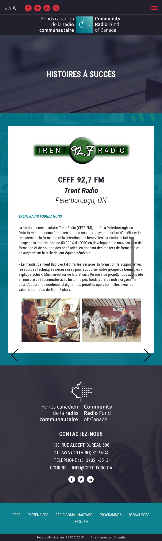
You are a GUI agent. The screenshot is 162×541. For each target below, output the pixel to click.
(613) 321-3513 (94, 460)
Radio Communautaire (74, 515)
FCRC (16, 515)
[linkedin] (46, 8)
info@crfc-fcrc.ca (92, 467)
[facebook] (28, 8)
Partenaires (38, 515)
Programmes (111, 515)
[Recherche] (56, 8)
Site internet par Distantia (108, 537)
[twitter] (37, 8)
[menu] (153, 8)
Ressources (139, 515)
